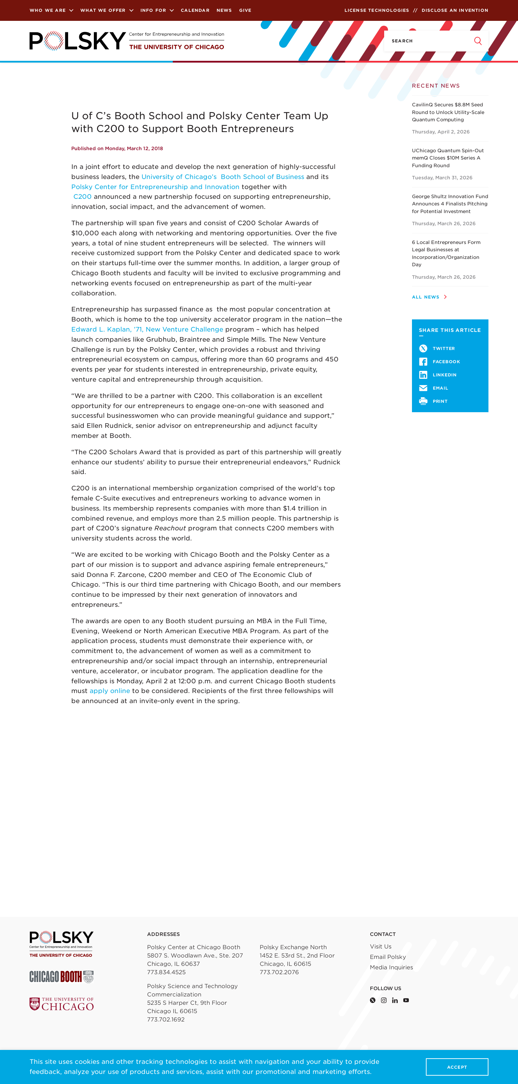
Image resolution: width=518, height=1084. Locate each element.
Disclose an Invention (455, 10)
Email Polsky (388, 957)
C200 (83, 196)
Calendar (195, 10)
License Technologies (377, 10)
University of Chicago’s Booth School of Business (222, 176)
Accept (457, 1067)
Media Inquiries (391, 967)
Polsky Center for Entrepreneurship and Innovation (155, 186)
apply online (110, 690)
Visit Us (380, 946)
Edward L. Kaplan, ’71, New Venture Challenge (147, 329)
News (224, 10)
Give (245, 10)
